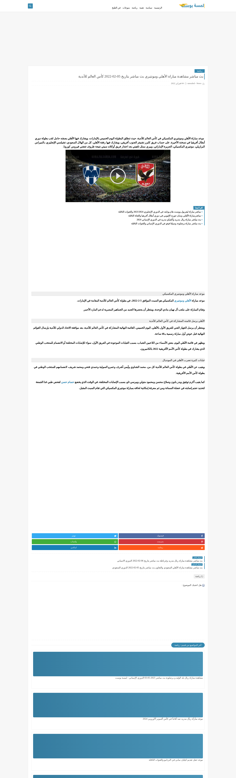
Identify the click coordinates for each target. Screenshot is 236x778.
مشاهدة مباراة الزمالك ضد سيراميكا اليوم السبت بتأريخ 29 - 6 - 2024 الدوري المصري (145, 748)
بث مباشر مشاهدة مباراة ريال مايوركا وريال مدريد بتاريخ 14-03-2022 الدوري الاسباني (46, 262)
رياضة (135, 13)
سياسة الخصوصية (199, 2)
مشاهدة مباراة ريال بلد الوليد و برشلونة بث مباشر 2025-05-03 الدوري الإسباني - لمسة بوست (188, 707)
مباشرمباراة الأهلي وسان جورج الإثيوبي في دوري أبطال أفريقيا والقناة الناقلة (164, 239)
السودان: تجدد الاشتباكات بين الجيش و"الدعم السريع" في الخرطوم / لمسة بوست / (47, 279)
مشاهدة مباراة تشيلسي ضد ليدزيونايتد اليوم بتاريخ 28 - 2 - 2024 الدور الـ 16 (106, 748)
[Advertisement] (118, 49)
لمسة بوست (175, 773)
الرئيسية (158, 13)
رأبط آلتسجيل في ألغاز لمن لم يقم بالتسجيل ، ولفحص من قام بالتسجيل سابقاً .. (46, 163)
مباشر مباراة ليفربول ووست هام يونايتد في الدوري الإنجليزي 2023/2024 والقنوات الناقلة (159, 235)
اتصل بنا (170, 2)
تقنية (141, 13)
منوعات (126, 13)
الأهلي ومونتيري (182, 323)
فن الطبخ (116, 13)
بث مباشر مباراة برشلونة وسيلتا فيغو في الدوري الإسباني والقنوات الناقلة (166, 246)
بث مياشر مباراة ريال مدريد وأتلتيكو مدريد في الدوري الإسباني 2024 (169, 243)
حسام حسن (185, 429)
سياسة (149, 13)
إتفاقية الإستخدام (183, 2)
